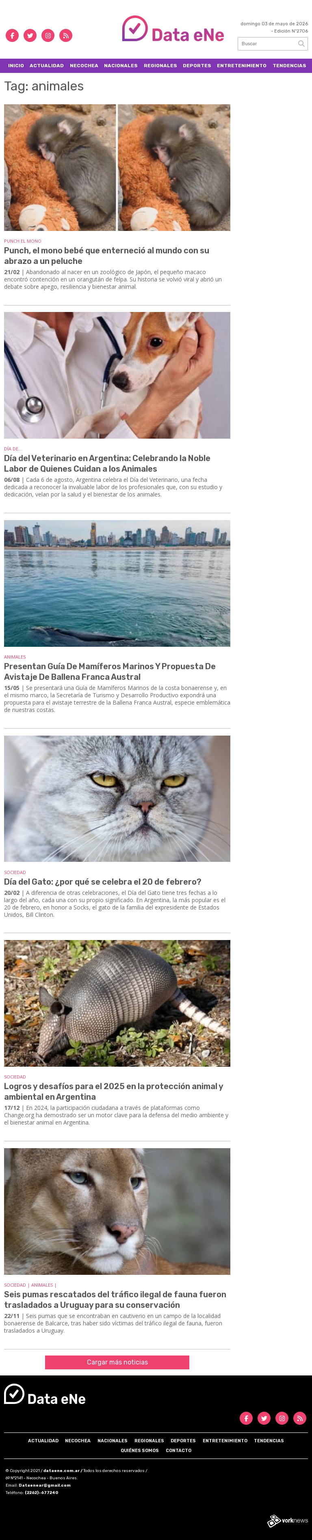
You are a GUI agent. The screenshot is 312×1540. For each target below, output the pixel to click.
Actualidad (47, 65)
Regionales (160, 65)
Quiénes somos (140, 1450)
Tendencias (289, 65)
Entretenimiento (241, 65)
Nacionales (121, 65)
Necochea (84, 65)
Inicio (16, 65)
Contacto (178, 1450)
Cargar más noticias (117, 1362)
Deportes (197, 65)
